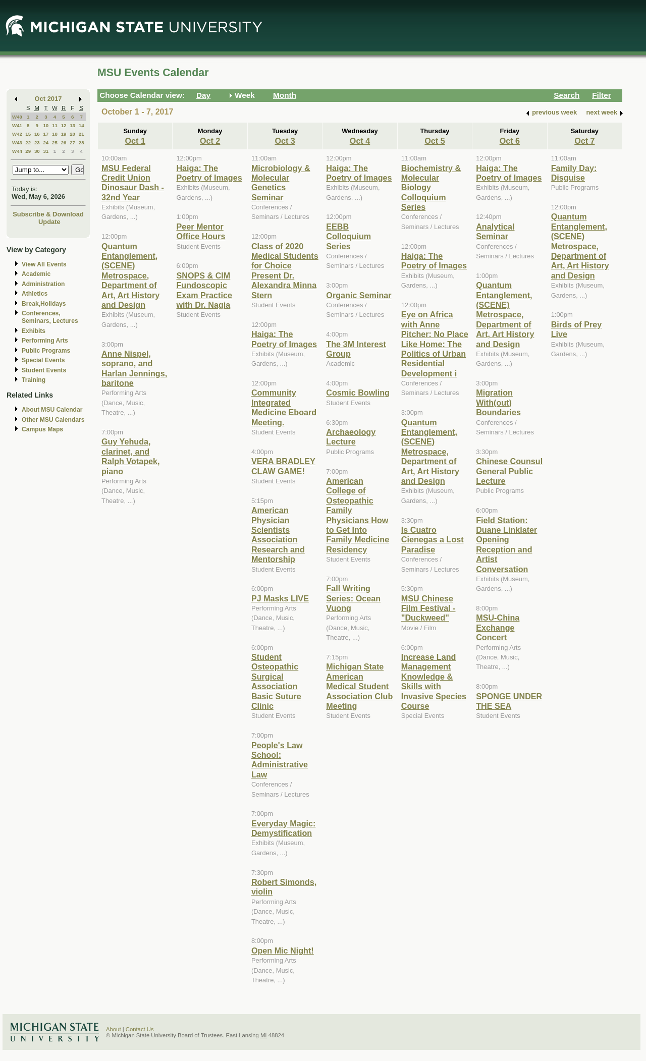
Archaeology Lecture (350, 436)
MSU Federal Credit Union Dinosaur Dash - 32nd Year (132, 182)
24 (45, 142)
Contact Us (140, 1029)
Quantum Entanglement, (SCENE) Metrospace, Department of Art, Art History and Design (130, 275)
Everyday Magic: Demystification (283, 828)
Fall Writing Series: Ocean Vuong (353, 598)
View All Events (44, 264)
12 (64, 125)
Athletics (34, 293)
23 (37, 142)
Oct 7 (584, 140)
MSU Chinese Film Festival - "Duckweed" (428, 608)
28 (81, 142)
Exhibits (33, 330)
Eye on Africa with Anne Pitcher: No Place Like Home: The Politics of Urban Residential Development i (434, 343)
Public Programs (46, 350)
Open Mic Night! (282, 950)
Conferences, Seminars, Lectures (50, 317)
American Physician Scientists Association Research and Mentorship (278, 535)
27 (72, 142)
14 (81, 125)
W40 (17, 117)
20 (72, 134)
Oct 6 (510, 140)
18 (55, 134)
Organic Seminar (358, 295)
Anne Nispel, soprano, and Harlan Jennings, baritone (134, 368)
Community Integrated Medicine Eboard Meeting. (283, 407)
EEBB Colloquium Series (348, 236)
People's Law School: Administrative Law (279, 760)
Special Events (43, 360)
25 (55, 142)
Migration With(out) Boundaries (498, 402)
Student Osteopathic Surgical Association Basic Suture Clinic (276, 681)
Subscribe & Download (48, 214)
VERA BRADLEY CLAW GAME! (283, 466)
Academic (36, 273)
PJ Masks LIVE (280, 598)
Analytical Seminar (495, 231)
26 (64, 142)
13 (72, 125)
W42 (17, 134)
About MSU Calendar (52, 409)
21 (81, 134)
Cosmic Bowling (358, 392)
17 (45, 134)
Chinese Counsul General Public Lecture (509, 471)
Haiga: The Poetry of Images (209, 172)
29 (28, 151)
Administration (43, 284)
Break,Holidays (44, 303)
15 (28, 134)
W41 (17, 125)
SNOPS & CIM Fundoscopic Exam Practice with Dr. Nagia (204, 290)
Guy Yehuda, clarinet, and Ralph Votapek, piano (130, 456)
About (113, 1029)
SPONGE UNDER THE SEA (509, 701)
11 (55, 125)
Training (33, 379)
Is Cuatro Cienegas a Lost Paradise (432, 539)
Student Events (44, 370)
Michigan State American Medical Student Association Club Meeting (359, 686)
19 (64, 134)
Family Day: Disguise (574, 172)
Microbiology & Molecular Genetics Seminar (280, 182)
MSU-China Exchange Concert (497, 627)
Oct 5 (434, 140)
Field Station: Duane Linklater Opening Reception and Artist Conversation (506, 545)
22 (28, 142)
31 (45, 151)
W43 (17, 142)
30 (37, 151)
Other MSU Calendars (53, 419)
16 (37, 134)
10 (45, 125)
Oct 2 (210, 140)
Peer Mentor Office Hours (200, 231)
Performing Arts (45, 340)
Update (49, 222)
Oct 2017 (48, 98)
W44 (17, 151)
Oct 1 (135, 140)
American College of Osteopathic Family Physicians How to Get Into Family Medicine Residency (357, 515)
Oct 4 (360, 140)
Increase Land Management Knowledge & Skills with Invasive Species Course (433, 681)
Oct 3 (285, 140)
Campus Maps (42, 429)
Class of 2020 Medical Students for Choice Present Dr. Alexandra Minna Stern (284, 271)
